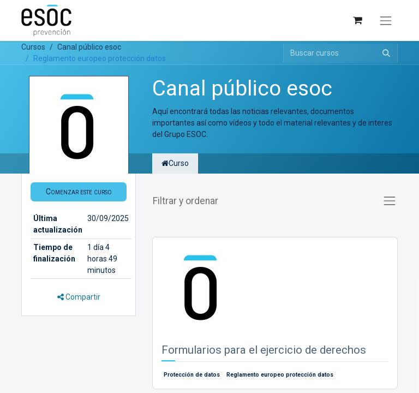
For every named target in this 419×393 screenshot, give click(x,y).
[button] (79, 191)
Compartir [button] (78, 297)
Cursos (33, 47)
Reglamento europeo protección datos (279, 374)
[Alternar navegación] (386, 20)
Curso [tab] (175, 163)
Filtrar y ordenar (185, 200)
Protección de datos (192, 374)
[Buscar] (386, 53)
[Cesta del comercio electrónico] (357, 20)
